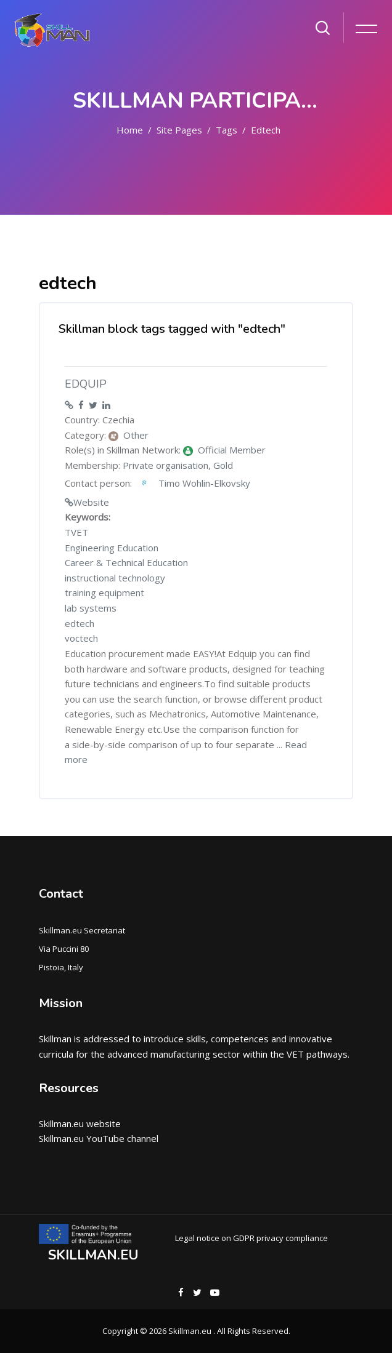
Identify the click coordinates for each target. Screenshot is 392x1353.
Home (129, 130)
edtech (265, 130)
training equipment (104, 592)
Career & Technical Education (126, 562)
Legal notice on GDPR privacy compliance (251, 1237)
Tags (226, 130)
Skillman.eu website (80, 1123)
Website (91, 502)
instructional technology (115, 578)
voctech (81, 638)
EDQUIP (86, 384)
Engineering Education (111, 547)
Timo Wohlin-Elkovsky (192, 484)
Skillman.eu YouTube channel (98, 1138)
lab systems (90, 608)
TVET (76, 532)
